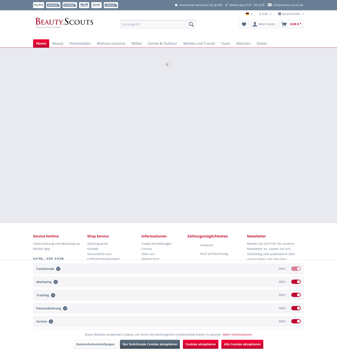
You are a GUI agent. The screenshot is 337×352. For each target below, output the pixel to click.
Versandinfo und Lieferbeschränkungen (103, 256)
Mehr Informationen (237, 334)
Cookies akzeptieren (200, 344)
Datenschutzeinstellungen (95, 344)
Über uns (148, 254)
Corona (146, 249)
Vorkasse (200, 245)
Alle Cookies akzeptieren (242, 344)
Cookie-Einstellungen (156, 244)
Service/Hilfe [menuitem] (289, 14)
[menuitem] (158, 26)
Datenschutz (150, 259)
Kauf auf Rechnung (207, 254)
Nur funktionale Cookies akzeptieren (150, 344)
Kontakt (92, 249)
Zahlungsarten (97, 244)
